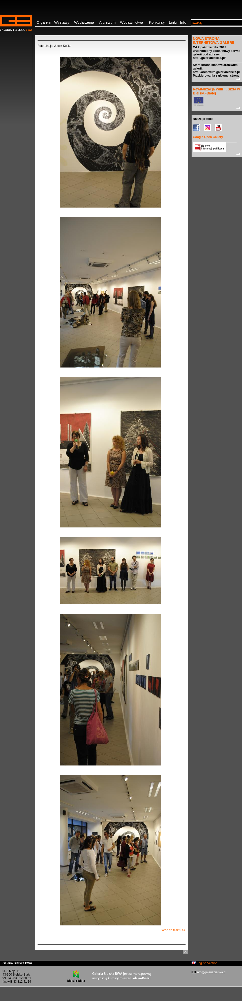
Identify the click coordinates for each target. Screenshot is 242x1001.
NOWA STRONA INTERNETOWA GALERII (213, 41)
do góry (185, 952)
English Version (204, 963)
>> (217, 79)
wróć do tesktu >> (174, 930)
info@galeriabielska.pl (211, 972)
